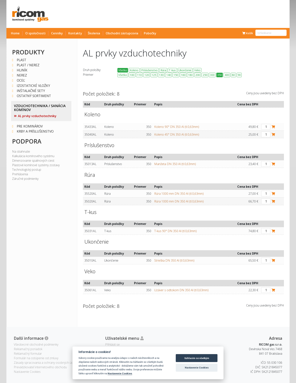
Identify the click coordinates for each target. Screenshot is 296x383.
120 (146, 75)
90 (239, 75)
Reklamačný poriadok (28, 349)
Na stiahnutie (21, 151)
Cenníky (57, 33)
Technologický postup (26, 170)
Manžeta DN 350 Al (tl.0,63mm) (175, 164)
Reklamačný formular (28, 353)
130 (161, 75)
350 (219, 75)
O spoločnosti (35, 33)
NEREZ (22, 75)
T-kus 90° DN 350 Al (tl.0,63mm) (175, 231)
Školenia (94, 33)
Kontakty (75, 33)
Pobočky (150, 33)
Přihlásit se (112, 344)
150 (175, 75)
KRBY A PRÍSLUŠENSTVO (35, 131)
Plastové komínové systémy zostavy (36, 165)
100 (132, 75)
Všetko (122, 70)
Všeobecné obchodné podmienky (36, 344)
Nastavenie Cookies (120, 373)
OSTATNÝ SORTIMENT (34, 96)
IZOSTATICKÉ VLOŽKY (33, 86)
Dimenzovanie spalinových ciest (33, 160)
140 (168, 75)
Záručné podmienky (25, 179)
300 (212, 75)
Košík (247, 33)
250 (205, 75)
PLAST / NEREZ (28, 65)
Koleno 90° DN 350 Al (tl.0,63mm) (176, 127)
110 (139, 75)
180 (190, 75)
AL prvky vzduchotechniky (37, 116)
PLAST (21, 60)
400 (227, 75)
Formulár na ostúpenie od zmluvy (36, 358)
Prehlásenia (20, 174)
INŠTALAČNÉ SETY (31, 91)
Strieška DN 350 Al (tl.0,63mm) (174, 260)
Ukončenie (185, 70)
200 (197, 75)
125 (154, 75)
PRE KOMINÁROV (29, 126)
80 (233, 75)
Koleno (134, 70)
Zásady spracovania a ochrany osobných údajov (46, 363)
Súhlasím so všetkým (196, 358)
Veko (197, 70)
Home (15, 33)
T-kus (172, 70)
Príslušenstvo (149, 70)
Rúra (163, 70)
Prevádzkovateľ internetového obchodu (40, 367)
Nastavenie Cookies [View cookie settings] (27, 372)
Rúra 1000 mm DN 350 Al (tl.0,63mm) (179, 194)
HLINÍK (22, 70)
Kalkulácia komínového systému (33, 156)
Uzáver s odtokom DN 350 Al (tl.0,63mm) (181, 290)
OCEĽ (21, 80)
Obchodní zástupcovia (122, 33)
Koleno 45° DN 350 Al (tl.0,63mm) (176, 134)
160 (183, 75)
